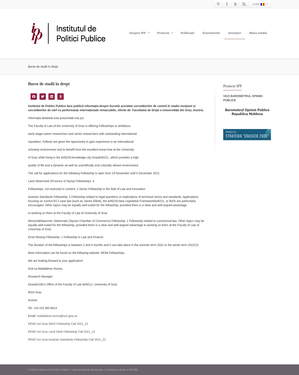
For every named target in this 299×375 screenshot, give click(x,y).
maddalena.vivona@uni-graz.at (57, 316)
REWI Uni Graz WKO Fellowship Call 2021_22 (58, 323)
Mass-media (258, 33)
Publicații (188, 33)
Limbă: (260, 4)
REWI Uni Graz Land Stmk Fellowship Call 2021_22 (61, 331)
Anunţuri (234, 33)
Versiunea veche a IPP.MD (122, 369)
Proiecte (165, 33)
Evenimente (211, 33)
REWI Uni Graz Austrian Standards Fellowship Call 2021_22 (67, 339)
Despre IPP (139, 33)
